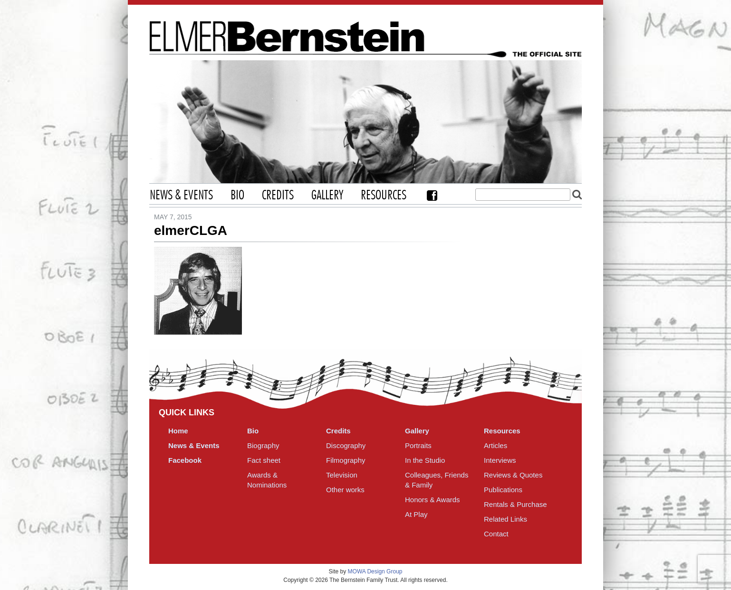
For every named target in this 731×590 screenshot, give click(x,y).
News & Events (181, 195)
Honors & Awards (432, 500)
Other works (345, 490)
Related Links (505, 519)
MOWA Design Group (375, 571)
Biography (263, 445)
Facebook (432, 195)
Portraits (418, 445)
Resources (383, 195)
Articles (495, 445)
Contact (496, 534)
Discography (346, 445)
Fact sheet (263, 460)
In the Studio (425, 460)
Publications (503, 490)
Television (341, 475)
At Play (416, 514)
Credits (278, 195)
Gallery (327, 195)
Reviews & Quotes (513, 475)
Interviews (500, 460)
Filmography (346, 460)
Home (178, 431)
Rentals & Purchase (515, 504)
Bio (237, 195)
